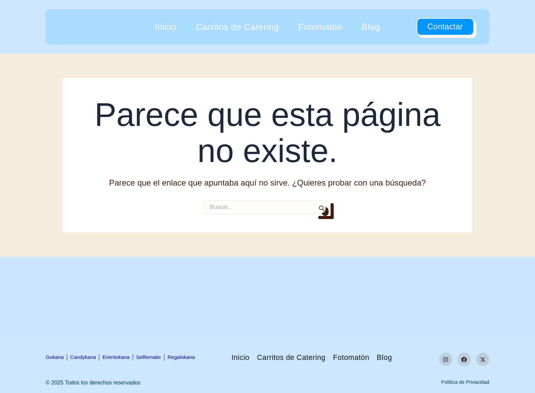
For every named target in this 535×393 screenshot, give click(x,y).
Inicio (166, 27)
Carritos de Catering (237, 27)
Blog (371, 27)
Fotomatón (320, 27)
